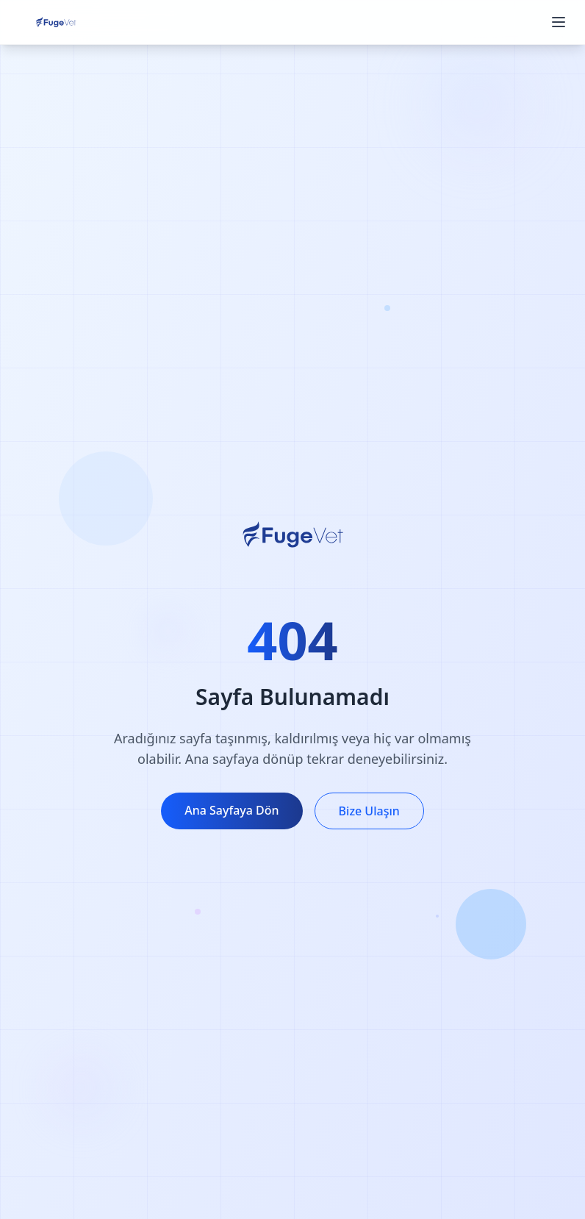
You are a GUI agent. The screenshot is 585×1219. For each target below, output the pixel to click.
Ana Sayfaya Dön (231, 810)
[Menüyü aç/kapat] (558, 22)
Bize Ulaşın (369, 811)
